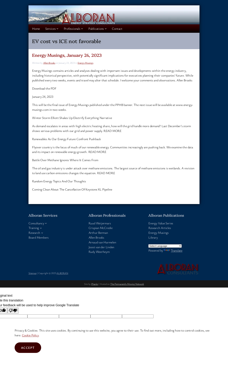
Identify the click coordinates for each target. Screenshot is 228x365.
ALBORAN (62, 273)
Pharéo (94, 284)
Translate (173, 250)
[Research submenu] (42, 233)
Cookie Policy (30, 335)
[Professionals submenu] (82, 29)
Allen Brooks (49, 62)
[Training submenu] (41, 228)
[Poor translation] (13, 311)
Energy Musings (85, 62)
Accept (28, 347)
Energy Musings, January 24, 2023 (67, 55)
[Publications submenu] (106, 29)
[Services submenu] (57, 29)
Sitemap (32, 273)
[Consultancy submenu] (46, 223)
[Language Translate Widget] (165, 246)
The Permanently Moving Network (127, 284)
